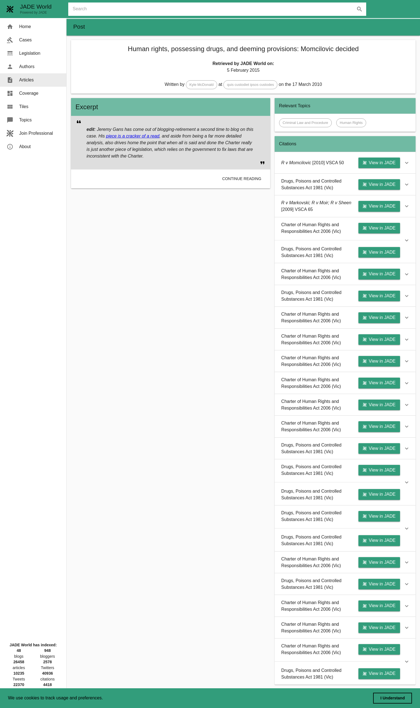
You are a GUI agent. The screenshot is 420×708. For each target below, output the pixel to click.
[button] (201, 84)
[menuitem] (33, 26)
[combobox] (219, 9)
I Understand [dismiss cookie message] (392, 698)
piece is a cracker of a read (132, 136)
